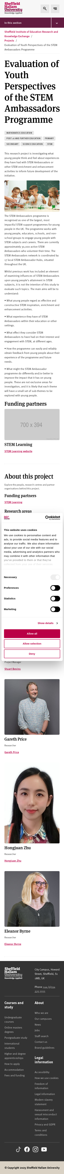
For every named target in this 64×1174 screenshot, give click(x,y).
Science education (33, 144)
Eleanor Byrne (12, 944)
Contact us (41, 1041)
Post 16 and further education (23, 138)
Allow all (32, 633)
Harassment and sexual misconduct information (46, 1114)
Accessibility (42, 1072)
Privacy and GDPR (45, 1124)
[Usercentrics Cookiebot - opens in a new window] (45, 518)
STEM (50, 144)
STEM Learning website (18, 451)
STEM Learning (13, 502)
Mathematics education (19, 132)
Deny (32, 653)
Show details (46, 623)
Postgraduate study (15, 1037)
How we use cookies (47, 1078)
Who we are (41, 1013)
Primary (49, 138)
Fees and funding (14, 1075)
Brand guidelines (44, 1047)
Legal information (45, 1094)
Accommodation (14, 1069)
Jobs (37, 1030)
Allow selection (32, 643)
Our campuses (43, 1018)
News (38, 1024)
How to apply (12, 1064)
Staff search (41, 1036)
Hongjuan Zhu (12, 861)
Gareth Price (11, 752)
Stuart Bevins (12, 669)
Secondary (12, 144)
